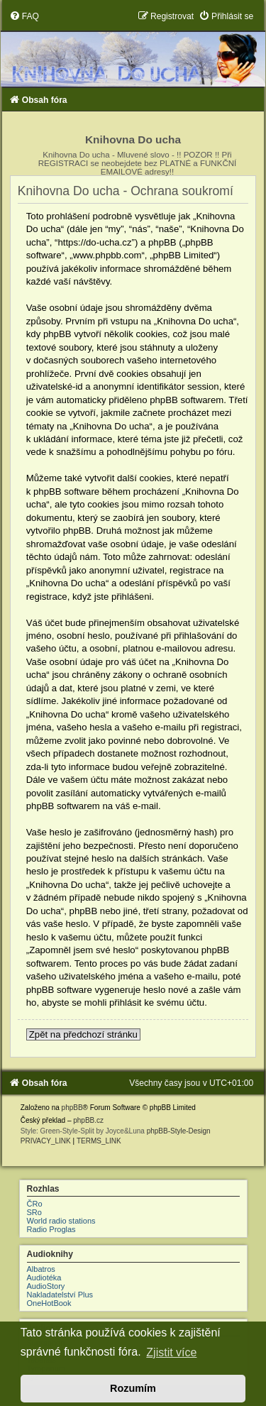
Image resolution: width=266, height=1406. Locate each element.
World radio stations (61, 1220)
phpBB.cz (88, 1120)
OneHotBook (49, 1303)
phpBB (72, 1107)
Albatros (41, 1269)
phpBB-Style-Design (179, 1131)
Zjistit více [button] (171, 1352)
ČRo (35, 1203)
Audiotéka (44, 1277)
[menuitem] (24, 16)
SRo (34, 1212)
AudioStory (46, 1286)
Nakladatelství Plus (60, 1294)
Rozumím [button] (133, 1388)
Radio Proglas (51, 1229)
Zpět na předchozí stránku (83, 1034)
